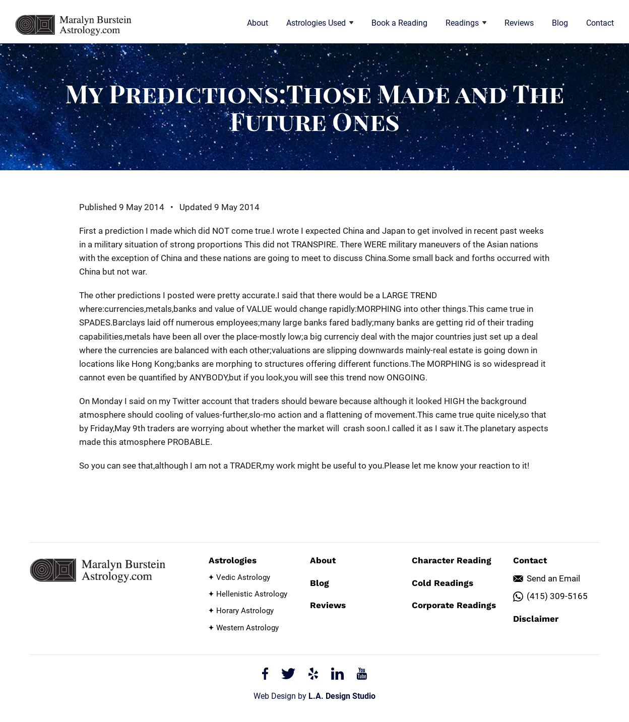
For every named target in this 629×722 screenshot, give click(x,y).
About (257, 23)
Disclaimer (535, 619)
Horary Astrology (245, 610)
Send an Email (553, 578)
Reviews (519, 23)
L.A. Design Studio (341, 696)
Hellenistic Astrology (251, 594)
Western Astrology (247, 627)
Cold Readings (442, 583)
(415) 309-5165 (557, 596)
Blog (560, 23)
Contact (600, 23)
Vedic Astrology (243, 577)
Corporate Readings (454, 605)
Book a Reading (399, 23)
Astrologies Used (319, 23)
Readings (466, 23)
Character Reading (451, 560)
